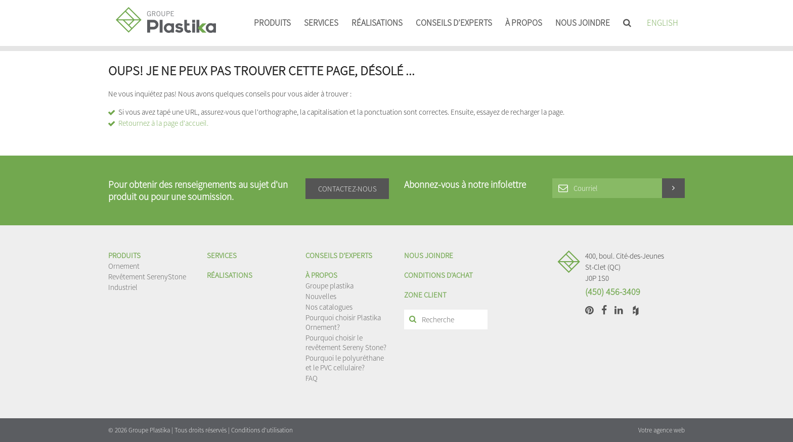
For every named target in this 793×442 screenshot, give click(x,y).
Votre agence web (661, 430)
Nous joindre (582, 22)
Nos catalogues (329, 307)
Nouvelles (320, 296)
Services (321, 22)
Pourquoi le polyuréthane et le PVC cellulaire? (344, 362)
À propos (523, 22)
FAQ (311, 378)
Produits (272, 22)
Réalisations (377, 22)
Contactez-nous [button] (347, 188)
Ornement (124, 266)
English (662, 22)
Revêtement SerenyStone (147, 276)
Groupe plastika (329, 285)
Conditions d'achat (438, 275)
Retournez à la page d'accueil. (163, 123)
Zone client (425, 295)
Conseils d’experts (454, 22)
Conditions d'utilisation (262, 430)
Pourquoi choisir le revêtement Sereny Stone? (345, 342)
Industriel (123, 287)
